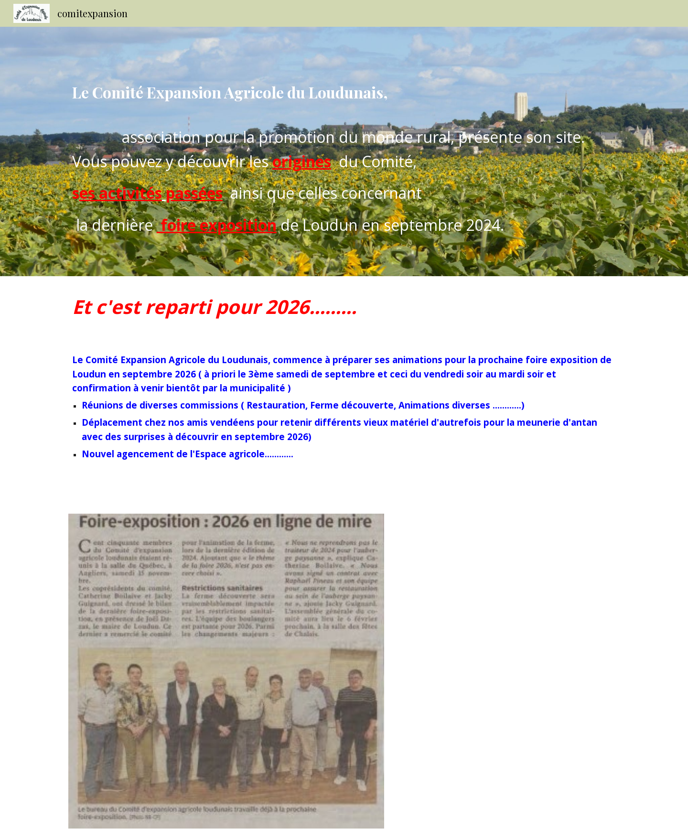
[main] (344, 151)
